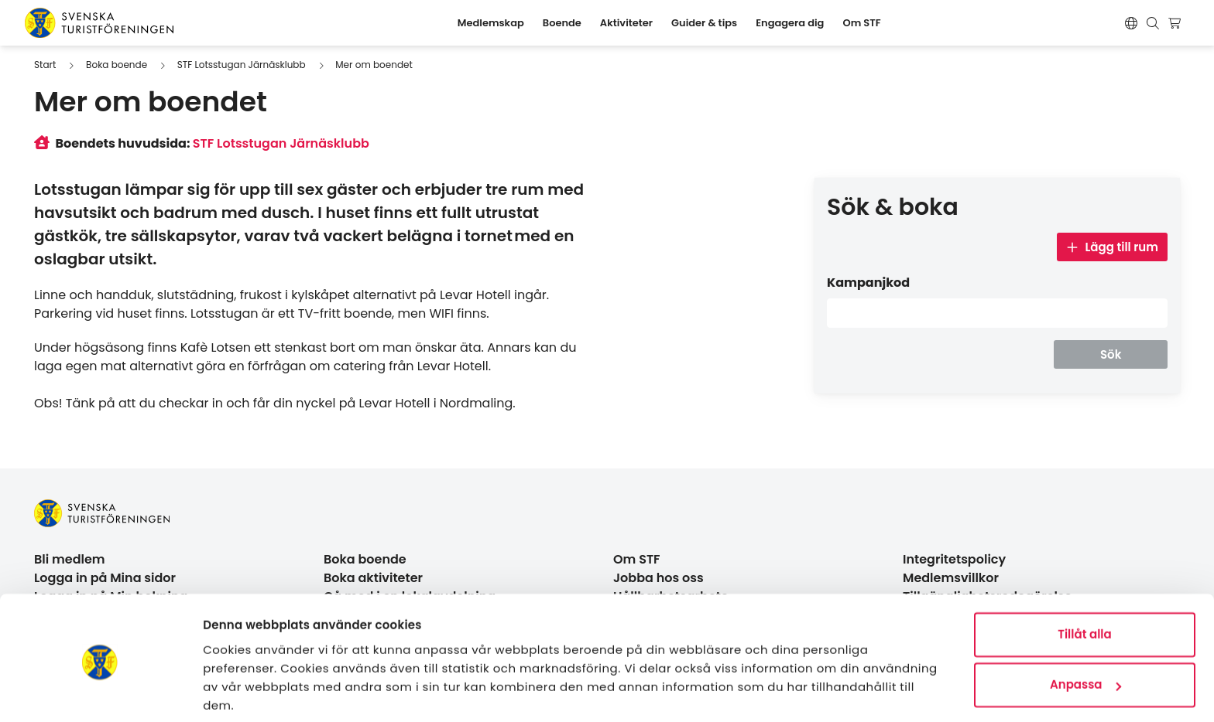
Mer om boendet (374, 64)
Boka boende (116, 64)
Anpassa (1085, 628)
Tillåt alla (1084, 578)
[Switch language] (1131, 23)
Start (45, 64)
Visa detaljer (240, 691)
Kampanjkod (868, 282)
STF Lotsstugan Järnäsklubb (241, 64)
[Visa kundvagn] (1176, 23)
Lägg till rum (1112, 247)
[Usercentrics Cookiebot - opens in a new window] (100, 691)
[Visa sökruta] (1153, 23)
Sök (1110, 354)
